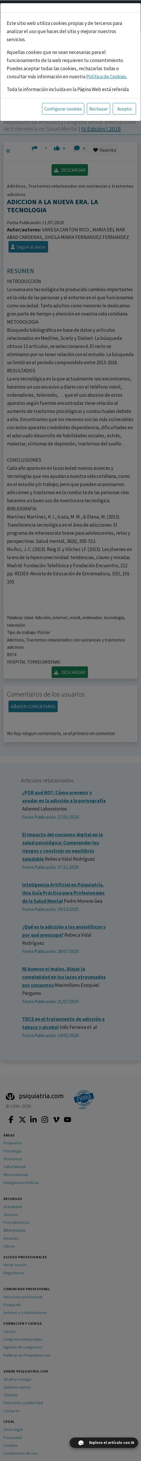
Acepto (124, 109)
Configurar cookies (63, 109)
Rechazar (98, 109)
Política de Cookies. (106, 76)
